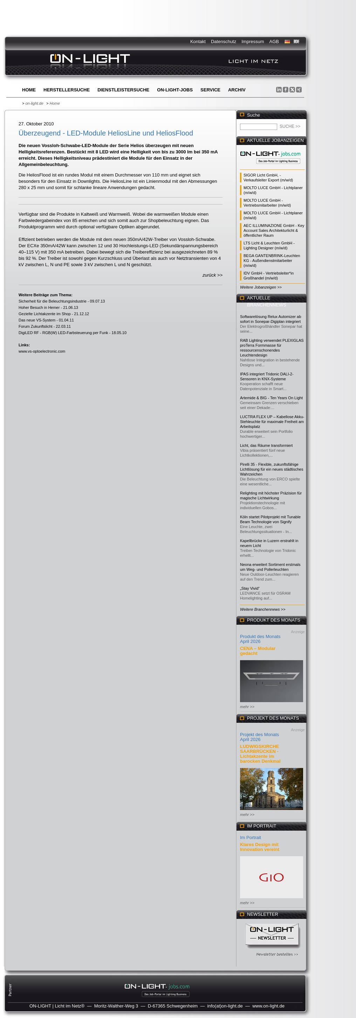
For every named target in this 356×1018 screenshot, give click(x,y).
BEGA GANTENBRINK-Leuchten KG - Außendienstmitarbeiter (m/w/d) (272, 261)
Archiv (237, 89)
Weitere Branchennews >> (262, 609)
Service (210, 89)
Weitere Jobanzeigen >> (261, 287)
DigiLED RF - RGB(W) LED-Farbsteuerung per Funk (63, 333)
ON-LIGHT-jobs (175, 89)
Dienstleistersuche (123, 89)
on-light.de (34, 103)
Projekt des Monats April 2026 (259, 737)
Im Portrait (250, 837)
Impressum (252, 41)
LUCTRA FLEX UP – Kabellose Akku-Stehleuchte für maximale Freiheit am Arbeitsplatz (272, 422)
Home (29, 89)
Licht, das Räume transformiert (266, 445)
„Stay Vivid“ (250, 588)
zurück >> (212, 275)
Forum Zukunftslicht (36, 326)
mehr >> (247, 707)
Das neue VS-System (37, 320)
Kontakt (198, 41)
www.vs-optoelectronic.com (42, 351)
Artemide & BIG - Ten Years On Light (271, 398)
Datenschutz (223, 41)
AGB (274, 41)
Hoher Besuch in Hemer (39, 307)
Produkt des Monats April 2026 (260, 639)
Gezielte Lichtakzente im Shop (45, 314)
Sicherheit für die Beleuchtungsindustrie (53, 301)
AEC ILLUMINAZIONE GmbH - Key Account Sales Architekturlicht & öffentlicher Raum (274, 230)
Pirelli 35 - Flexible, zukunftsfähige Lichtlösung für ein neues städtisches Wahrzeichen (271, 469)
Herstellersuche (66, 89)
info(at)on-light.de (225, 1006)
